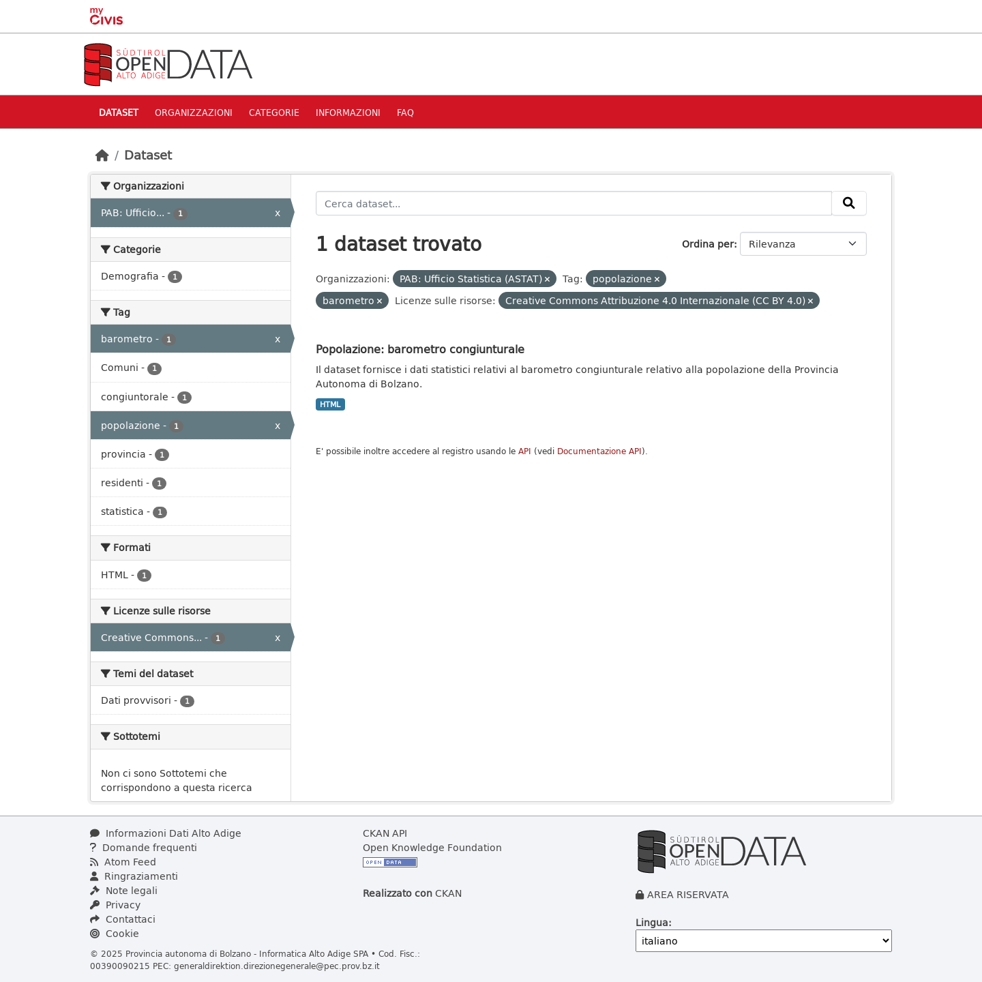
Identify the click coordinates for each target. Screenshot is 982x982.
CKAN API (385, 833)
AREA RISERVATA (688, 894)
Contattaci (122, 919)
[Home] (102, 155)
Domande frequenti (143, 847)
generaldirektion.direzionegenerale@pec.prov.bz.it (277, 965)
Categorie (274, 112)
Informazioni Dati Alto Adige (165, 833)
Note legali (124, 890)
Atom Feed (123, 861)
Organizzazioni (194, 112)
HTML (330, 404)
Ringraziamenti (134, 876)
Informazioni (348, 112)
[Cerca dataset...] (574, 203)
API (524, 451)
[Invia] (849, 203)
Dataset (118, 112)
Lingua (652, 922)
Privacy (115, 904)
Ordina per (708, 244)
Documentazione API (599, 451)
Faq (405, 112)
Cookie (114, 933)
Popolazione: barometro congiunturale (420, 348)
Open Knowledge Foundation (432, 847)
